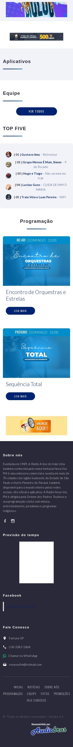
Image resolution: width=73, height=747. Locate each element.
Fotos (45, 693)
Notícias (34, 687)
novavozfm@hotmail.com (25, 664)
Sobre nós (51, 687)
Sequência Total (24, 384)
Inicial (18, 687)
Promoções (62, 693)
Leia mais (20, 311)
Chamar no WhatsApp (22, 655)
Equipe (31, 693)
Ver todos (36, 111)
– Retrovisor (39, 154)
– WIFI (43, 197)
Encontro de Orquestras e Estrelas (36, 295)
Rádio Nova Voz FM (22, 606)
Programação (13, 693)
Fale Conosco (36, 700)
